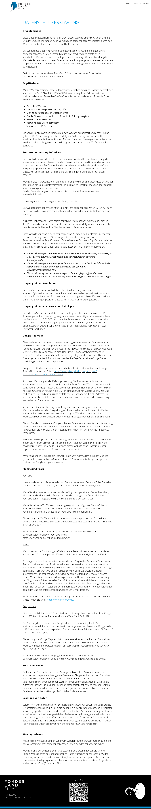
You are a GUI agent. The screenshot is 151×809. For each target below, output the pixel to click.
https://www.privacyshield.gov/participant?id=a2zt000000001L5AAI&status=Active (60, 373)
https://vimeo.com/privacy (60, 599)
